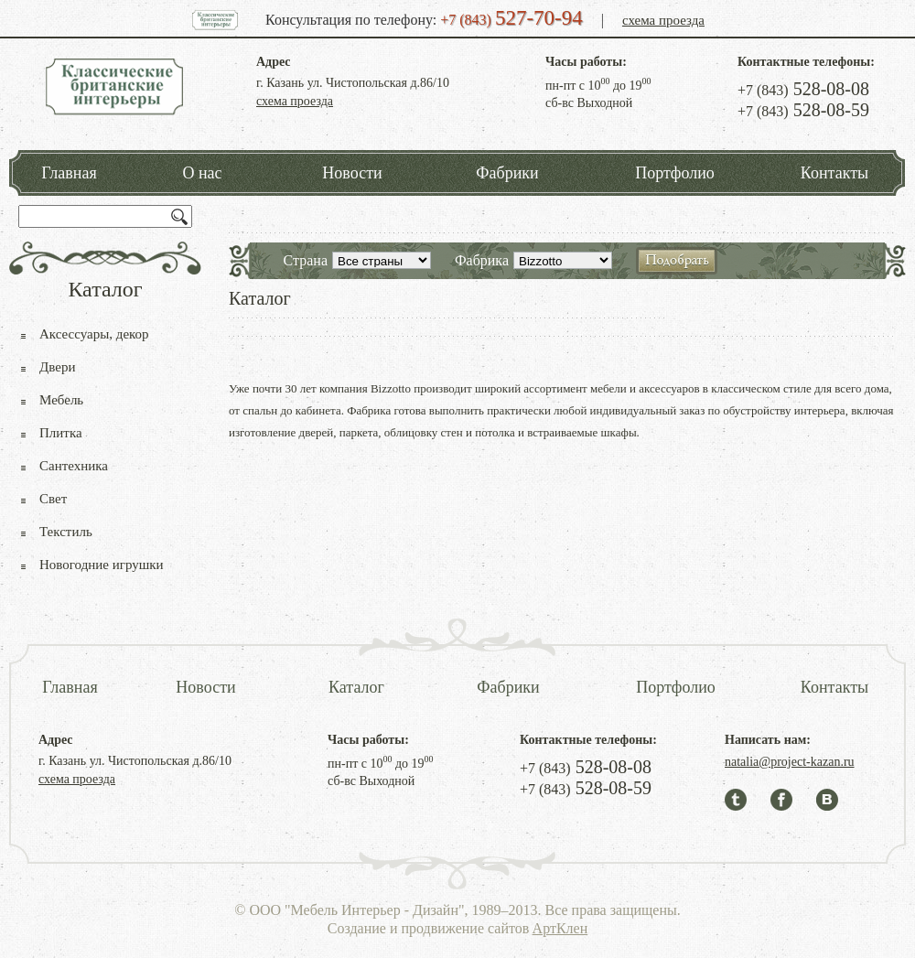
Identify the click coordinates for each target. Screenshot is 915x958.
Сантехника (73, 465)
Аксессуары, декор (94, 334)
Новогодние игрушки (101, 564)
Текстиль (65, 531)
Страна (306, 260)
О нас (201, 173)
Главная (68, 173)
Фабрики (507, 173)
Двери (57, 367)
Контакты (834, 173)
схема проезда (663, 20)
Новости (352, 173)
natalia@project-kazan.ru (790, 762)
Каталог (356, 687)
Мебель (61, 400)
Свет (53, 498)
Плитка (60, 432)
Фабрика (482, 260)
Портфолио (675, 173)
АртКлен (560, 928)
